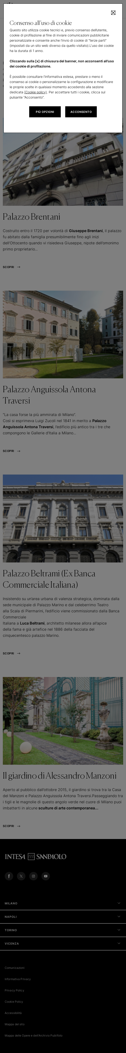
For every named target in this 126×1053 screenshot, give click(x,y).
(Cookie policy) (35, 92)
